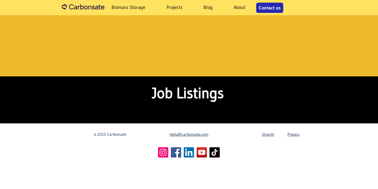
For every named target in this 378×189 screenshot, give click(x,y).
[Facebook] (176, 152)
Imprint (268, 134)
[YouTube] (202, 152)
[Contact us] (269, 8)
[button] (174, 7)
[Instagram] (163, 152)
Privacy (293, 134)
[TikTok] (214, 152)
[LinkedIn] (189, 152)
